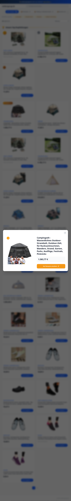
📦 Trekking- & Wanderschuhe (44, 12)
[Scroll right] (67, 11)
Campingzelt (17, 17)
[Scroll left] (3, 11)
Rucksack (39, 17)
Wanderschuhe (28, 17)
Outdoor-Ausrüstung (50, 17)
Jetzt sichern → (47, 2)
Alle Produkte (12, 12)
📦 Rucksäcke (26, 12)
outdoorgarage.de (8, 6)
